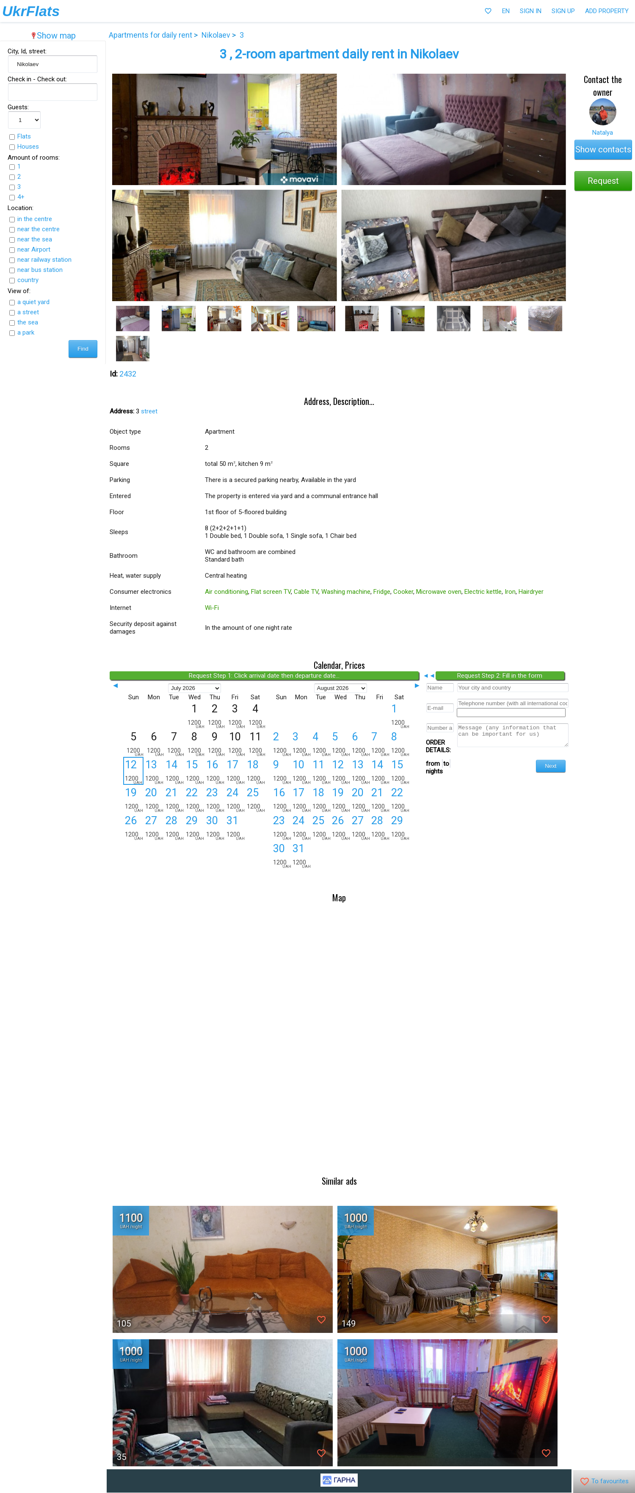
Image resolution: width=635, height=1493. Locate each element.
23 (212, 800)
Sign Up (563, 11)
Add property (607, 11)
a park (24, 332)
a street (27, 312)
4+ (19, 197)
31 (232, 828)
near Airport (32, 249)
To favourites (604, 1481)
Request (604, 181)
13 (151, 772)
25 (252, 800)
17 (232, 772)
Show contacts (604, 149)
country (26, 280)
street (146, 411)
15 (191, 772)
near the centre (37, 229)
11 (319, 772)
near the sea (33, 239)
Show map (52, 35)
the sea (26, 322)
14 (171, 772)
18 (252, 772)
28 (171, 828)
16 (212, 772)
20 (151, 800)
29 (191, 828)
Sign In (530, 11)
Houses (27, 146)
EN (506, 11)
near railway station (43, 259)
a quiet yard (32, 302)
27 (151, 828)
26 (130, 828)
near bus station (38, 270)
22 (191, 800)
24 (232, 800)
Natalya (604, 132)
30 (212, 828)
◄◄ (430, 676)
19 (130, 800)
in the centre (33, 219)
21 (171, 800)
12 (130, 771)
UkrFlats (31, 11)
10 (299, 772)
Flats (23, 136)
